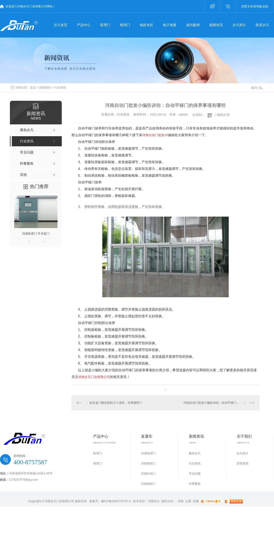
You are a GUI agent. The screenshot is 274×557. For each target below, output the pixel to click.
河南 (181, 501)
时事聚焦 (195, 483)
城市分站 (167, 501)
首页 (33, 87)
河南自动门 (148, 473)
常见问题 (195, 473)
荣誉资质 (242, 463)
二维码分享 (222, 115)
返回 (256, 87)
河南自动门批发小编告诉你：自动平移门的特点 (214, 402)
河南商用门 (148, 463)
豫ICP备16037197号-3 (116, 501)
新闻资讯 (45, 87)
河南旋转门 (148, 483)
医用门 (97, 453)
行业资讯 (60, 87)
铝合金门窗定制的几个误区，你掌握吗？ (115, 402)
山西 (188, 501)
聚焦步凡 (195, 453)
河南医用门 (148, 453)
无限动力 (154, 501)
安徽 (196, 501)
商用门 (97, 463)
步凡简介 (242, 453)
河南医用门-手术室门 (36, 233)
